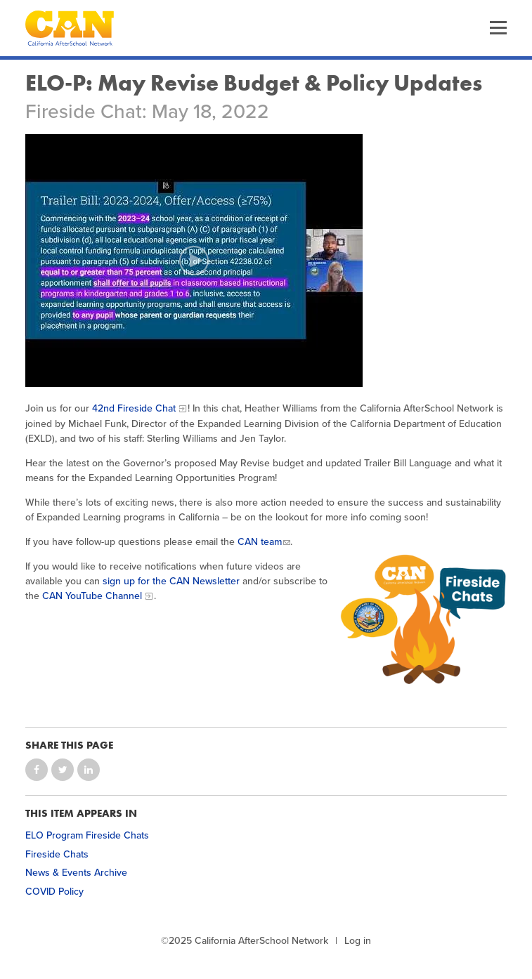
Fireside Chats (57, 854)
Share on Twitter (62, 769)
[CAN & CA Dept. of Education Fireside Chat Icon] (422, 618)
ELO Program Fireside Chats (87, 835)
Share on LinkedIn (88, 769)
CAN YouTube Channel (92, 596)
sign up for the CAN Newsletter (171, 581)
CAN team (260, 542)
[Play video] (194, 260)
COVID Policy (54, 892)
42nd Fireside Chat (134, 408)
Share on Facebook (36, 769)
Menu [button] (498, 28)
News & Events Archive (76, 873)
